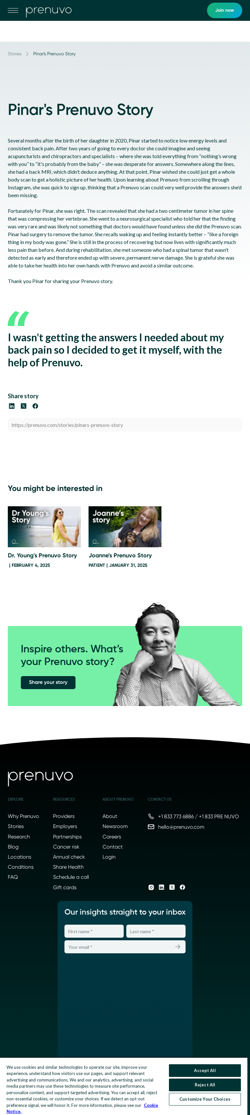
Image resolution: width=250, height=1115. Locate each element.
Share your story (48, 682)
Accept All (204, 1070)
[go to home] (49, 10)
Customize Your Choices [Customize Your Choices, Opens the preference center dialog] (204, 1099)
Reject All (205, 1084)
